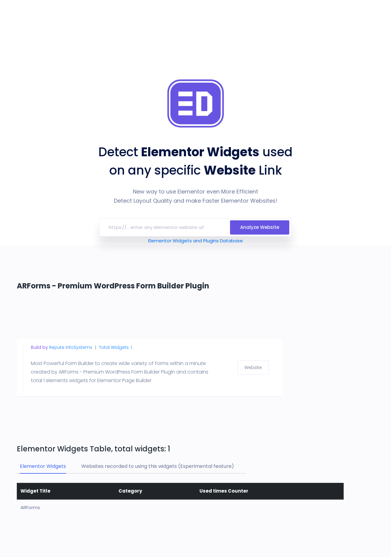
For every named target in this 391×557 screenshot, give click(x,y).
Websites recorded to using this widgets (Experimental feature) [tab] (157, 466)
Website (253, 367)
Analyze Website (259, 227)
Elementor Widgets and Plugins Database (195, 240)
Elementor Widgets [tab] (43, 466)
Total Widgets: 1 (115, 347)
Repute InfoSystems (70, 347)
